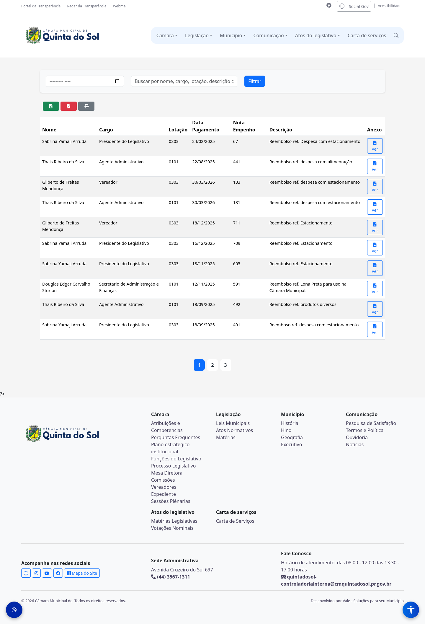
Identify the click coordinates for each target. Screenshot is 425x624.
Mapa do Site (82, 573)
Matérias (226, 437)
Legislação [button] (197, 35)
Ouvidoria (357, 437)
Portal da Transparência (41, 6)
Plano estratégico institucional (170, 448)
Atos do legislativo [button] (315, 35)
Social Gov (354, 6)
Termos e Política (364, 430)
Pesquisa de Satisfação (371, 423)
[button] (396, 35)
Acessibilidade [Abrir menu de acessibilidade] (389, 5)
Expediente (163, 494)
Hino (286, 430)
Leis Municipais (233, 423)
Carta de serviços (367, 35)
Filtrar (254, 81)
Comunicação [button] (268, 35)
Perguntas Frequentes (175, 437)
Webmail (120, 6)
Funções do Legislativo (176, 458)
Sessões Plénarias (170, 501)
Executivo (291, 444)
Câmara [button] (165, 35)
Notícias (355, 444)
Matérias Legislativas (174, 521)
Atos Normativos (234, 430)
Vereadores (163, 487)
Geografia (292, 437)
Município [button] (231, 35)
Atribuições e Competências (167, 427)
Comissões (163, 480)
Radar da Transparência (87, 6)
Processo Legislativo (173, 465)
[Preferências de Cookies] (14, 610)
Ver (375, 146)
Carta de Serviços (235, 521)
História (289, 423)
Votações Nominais (172, 528)
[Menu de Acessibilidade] (411, 610)
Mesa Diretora (166, 473)
